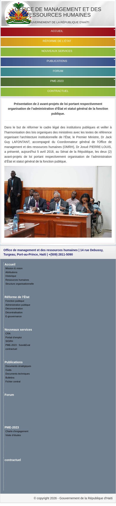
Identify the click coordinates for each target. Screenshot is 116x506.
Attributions (11, 272)
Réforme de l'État (57, 41)
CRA (7, 333)
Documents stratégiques (18, 366)
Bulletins (10, 377)
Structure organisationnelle (19, 283)
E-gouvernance (13, 316)
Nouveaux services (56, 51)
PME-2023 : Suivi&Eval (17, 345)
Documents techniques (17, 373)
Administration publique (17, 305)
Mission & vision (14, 268)
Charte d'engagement (16, 431)
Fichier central (12, 381)
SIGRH (9, 341)
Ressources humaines (17, 280)
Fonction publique (14, 301)
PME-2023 (57, 81)
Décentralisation (14, 312)
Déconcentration (14, 308)
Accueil (57, 31)
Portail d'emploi (13, 337)
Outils (8, 370)
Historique (10, 276)
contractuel (58, 91)
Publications (57, 61)
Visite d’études (13, 435)
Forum (58, 71)
